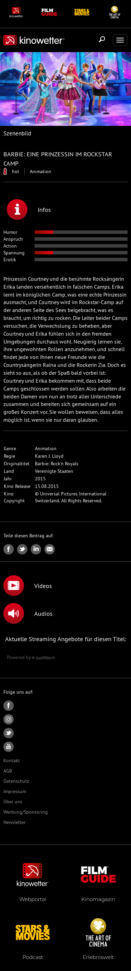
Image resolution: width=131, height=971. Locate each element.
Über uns (12, 802)
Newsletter (14, 822)
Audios (28, 613)
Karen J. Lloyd (49, 456)
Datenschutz (16, 781)
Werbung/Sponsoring (25, 812)
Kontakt (11, 760)
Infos (29, 209)
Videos (27, 585)
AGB (7, 771)
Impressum (14, 791)
